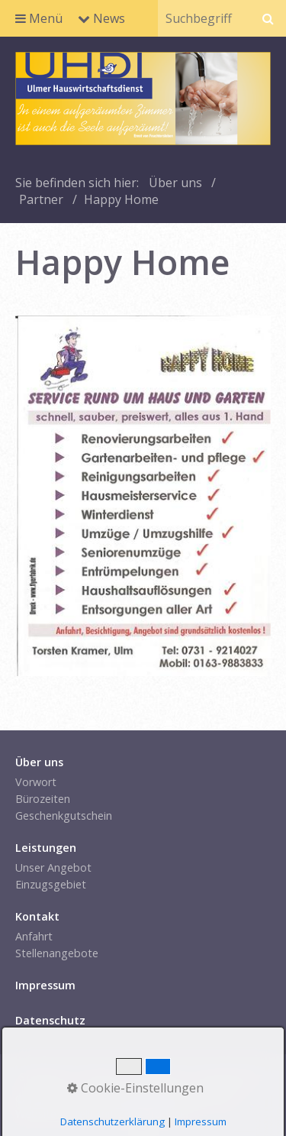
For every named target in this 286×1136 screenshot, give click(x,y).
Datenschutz (230, 1077)
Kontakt (99, 1077)
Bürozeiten (42, 798)
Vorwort (35, 782)
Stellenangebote (56, 953)
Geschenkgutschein (63, 815)
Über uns (175, 182)
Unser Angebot (53, 867)
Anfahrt (34, 936)
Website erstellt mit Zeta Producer (102, 1113)
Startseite (44, 1077)
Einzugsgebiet (50, 884)
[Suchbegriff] (203, 18)
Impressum (158, 1077)
